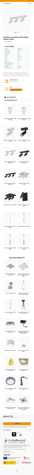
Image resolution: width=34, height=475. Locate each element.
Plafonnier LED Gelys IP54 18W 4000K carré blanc (10, 408)
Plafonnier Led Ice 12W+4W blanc (10, 350)
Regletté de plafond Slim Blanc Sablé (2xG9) (10, 162)
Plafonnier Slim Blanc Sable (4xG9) (24, 184)
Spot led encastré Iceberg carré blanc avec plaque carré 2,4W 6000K (23, 274)
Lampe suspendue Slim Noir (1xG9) (24, 248)
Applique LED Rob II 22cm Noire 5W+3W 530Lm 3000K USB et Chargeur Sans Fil (23, 332)
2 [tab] (17, 32)
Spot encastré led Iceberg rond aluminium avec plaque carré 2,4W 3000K (23, 408)
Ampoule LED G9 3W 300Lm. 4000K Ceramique (10, 119)
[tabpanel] (17, 20)
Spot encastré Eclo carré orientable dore (23, 370)
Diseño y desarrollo (17, 471)
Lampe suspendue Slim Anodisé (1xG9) (10, 248)
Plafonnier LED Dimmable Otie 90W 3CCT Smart (10, 274)
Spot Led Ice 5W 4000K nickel (10, 293)
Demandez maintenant (16, 89)
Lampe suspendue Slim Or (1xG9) (24, 226)
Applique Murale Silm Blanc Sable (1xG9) (10, 141)
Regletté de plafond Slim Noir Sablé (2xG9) (23, 162)
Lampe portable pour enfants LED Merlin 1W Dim (10, 370)
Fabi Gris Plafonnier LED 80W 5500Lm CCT (10, 332)
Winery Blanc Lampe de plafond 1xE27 (10, 313)
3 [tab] (18, 32)
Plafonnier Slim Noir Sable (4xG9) (10, 204)
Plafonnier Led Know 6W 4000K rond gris (10, 389)
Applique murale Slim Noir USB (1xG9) (24, 205)
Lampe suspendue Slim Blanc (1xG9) (10, 227)
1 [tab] (15, 32)
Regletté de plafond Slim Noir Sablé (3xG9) (10, 184)
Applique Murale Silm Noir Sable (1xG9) (24, 141)
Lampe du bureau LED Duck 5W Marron (23, 389)
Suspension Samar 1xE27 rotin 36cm (23, 351)
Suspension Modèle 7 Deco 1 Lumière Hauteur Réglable (23, 294)
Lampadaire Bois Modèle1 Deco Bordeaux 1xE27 (23, 313)
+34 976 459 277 (14, 81)
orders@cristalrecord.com (8, 452)
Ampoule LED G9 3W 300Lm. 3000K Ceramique (24, 119)
